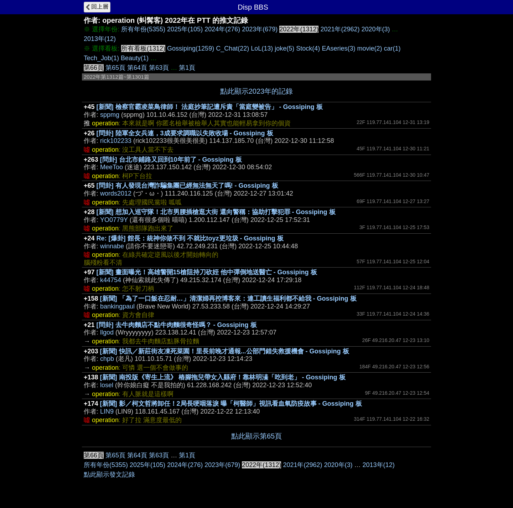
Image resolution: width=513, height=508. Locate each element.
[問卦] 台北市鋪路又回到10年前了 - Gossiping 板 (171, 159)
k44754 (110, 280)
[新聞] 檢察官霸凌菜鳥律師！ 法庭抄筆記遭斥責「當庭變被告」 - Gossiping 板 (210, 106)
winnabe (112, 246)
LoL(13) (262, 48)
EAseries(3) (338, 48)
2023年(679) (260, 29)
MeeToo (111, 167)
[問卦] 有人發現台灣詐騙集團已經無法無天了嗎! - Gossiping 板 (187, 185)
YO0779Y (114, 219)
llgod (107, 332)
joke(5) (284, 48)
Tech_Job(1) (101, 58)
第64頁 (137, 67)
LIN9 (107, 411)
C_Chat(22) (232, 48)
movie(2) (369, 48)
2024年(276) (222, 29)
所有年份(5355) (143, 29)
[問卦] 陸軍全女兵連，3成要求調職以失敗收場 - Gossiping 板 (185, 133)
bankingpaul (117, 306)
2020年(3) (376, 29)
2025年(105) (185, 29)
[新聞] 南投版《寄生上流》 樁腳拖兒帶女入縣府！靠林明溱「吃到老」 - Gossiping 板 (223, 377)
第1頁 (187, 67)
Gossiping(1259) (190, 48)
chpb (107, 358)
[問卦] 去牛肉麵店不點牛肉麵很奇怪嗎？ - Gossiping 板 (177, 324)
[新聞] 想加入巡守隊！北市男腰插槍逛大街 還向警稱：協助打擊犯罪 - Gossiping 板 (216, 212)
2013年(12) (100, 38)
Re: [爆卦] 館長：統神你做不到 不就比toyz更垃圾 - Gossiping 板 (190, 238)
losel (106, 385)
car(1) (392, 48)
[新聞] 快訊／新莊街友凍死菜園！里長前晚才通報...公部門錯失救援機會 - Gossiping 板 (224, 351)
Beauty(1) (135, 58)
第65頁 (115, 67)
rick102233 (115, 140)
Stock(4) (308, 48)
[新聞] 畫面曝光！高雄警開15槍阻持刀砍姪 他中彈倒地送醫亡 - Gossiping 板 (207, 272)
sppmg (109, 114)
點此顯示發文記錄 (109, 474)
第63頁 (159, 67)
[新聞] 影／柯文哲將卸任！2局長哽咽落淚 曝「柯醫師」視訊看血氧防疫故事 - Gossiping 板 (231, 403)
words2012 (115, 193)
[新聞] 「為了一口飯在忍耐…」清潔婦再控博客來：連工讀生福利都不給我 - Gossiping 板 (228, 298)
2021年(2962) (339, 29)
